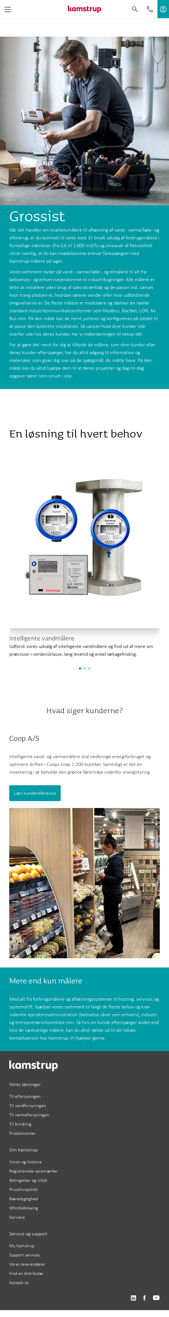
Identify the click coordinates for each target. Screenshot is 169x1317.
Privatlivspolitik (23, 1189)
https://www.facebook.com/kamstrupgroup (144, 1298)
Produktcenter (22, 1133)
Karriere (17, 1217)
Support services (24, 1255)
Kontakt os (19, 1282)
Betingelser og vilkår (28, 1180)
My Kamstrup (21, 1245)
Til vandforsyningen (27, 1105)
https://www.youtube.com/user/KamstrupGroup (156, 1298)
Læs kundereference (35, 793)
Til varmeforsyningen (29, 1114)
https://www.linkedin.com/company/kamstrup (133, 1298)
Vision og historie (25, 1161)
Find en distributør (26, 1273)
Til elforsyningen (24, 1096)
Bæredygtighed (23, 1198)
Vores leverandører (27, 1264)
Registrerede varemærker (33, 1171)
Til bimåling (20, 1124)
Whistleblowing (23, 1208)
